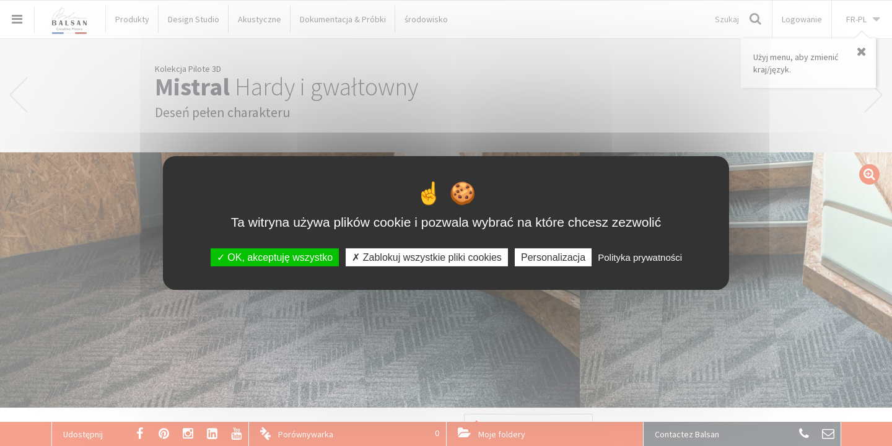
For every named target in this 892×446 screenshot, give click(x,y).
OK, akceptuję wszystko (275, 257)
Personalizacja (553, 257)
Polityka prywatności (640, 257)
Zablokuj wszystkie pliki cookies (427, 257)
